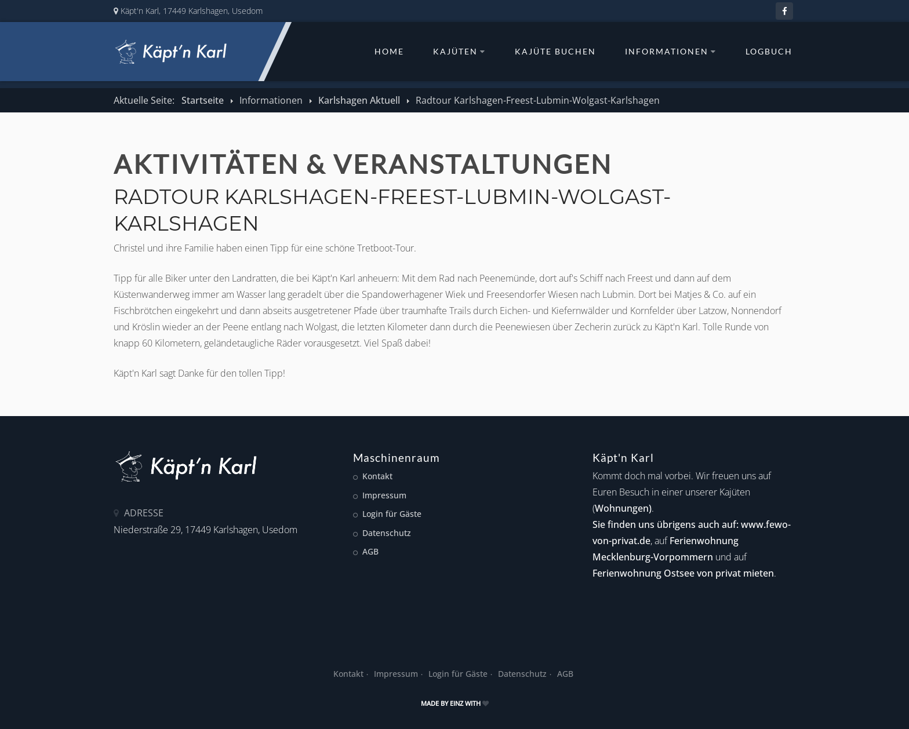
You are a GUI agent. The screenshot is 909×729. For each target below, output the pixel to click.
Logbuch (769, 51)
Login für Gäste (391, 513)
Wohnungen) (623, 508)
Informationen (671, 51)
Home (389, 51)
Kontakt (377, 476)
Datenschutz (386, 532)
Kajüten (459, 51)
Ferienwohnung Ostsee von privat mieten (683, 573)
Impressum (384, 495)
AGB (370, 551)
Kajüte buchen (555, 51)
